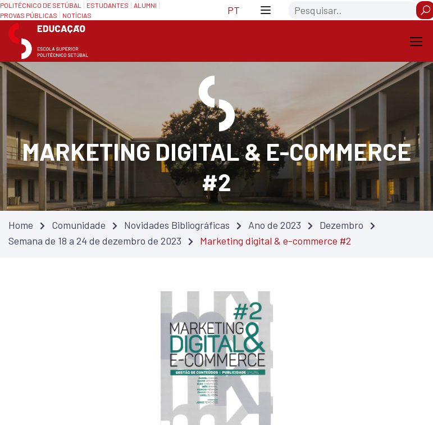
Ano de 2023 (274, 225)
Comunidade (79, 225)
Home (20, 225)
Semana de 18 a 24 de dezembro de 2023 (94, 240)
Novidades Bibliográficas (177, 225)
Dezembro (341, 225)
